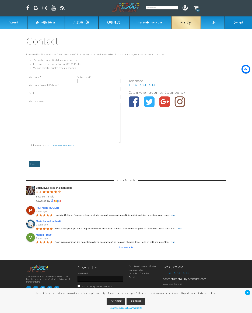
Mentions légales (136, 270)
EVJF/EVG (114, 22)
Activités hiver (46, 22)
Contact (238, 22)
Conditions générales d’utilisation (142, 266)
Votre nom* (50, 79)
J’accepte (116, 301)
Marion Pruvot (44, 234)
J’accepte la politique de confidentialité (95, 286)
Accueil (13, 22)
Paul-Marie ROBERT (47, 207)
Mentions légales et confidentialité (126, 308)
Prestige (186, 22)
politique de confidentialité (60, 145)
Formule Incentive (150, 22)
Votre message (75, 103)
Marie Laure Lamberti (48, 221)
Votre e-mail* (99, 79)
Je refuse (135, 301)
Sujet (75, 95)
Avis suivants (126, 247)
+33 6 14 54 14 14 (142, 85)
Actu (213, 22)
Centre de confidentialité (139, 273)
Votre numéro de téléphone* (75, 87)
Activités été (81, 22)
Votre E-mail (83, 273)
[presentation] (55, 154)
